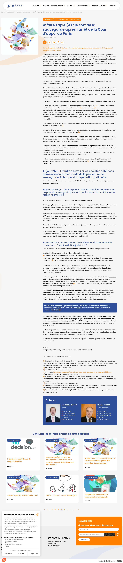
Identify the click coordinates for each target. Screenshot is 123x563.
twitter (119, 274)
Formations (112, 5)
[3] (95, 108)
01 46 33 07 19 (56, 546)
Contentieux (17, 12)
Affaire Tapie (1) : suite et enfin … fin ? (22, 495)
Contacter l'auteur (69, 413)
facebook (119, 270)
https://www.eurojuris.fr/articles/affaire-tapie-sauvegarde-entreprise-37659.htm (83, 372)
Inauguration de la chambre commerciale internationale (96, 495)
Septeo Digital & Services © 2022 (110, 561)
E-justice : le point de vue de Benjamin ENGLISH (19, 460)
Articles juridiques (82, 5)
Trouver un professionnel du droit (53, 5)
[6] (88, 161)
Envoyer (84, 540)
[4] (63, 126)
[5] (79, 132)
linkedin (119, 277)
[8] (74, 284)
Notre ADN (36, 5)
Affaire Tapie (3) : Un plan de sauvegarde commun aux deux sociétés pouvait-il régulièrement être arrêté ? (60, 461)
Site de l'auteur (68, 419)
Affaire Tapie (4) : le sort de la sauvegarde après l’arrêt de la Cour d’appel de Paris (59, 12)
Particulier (85, 525)
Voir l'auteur (67, 411)
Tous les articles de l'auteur (69, 416)
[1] (96, 106)
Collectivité (108, 525)
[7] (53, 260)
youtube (119, 281)
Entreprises (10, 12)
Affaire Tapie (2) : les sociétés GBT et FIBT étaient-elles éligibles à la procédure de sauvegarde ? (100, 460)
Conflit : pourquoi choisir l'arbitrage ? (61, 495)
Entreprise (96, 525)
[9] (60, 310)
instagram (119, 285)
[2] (81, 108)
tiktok (119, 292)
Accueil (3, 12)
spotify (119, 288)
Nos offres (70, 5)
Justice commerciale (29, 12)
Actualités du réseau (98, 5)
